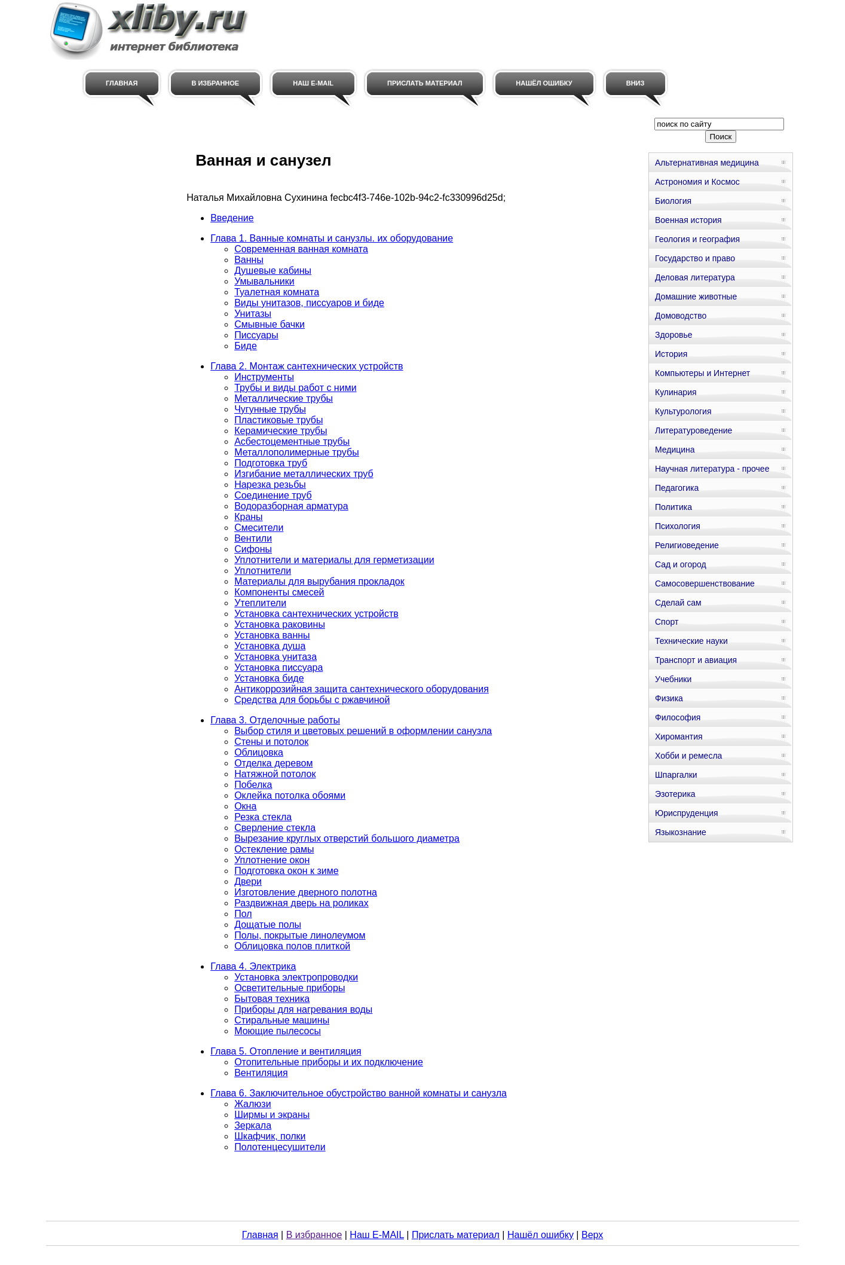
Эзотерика (675, 794)
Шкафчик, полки (269, 1136)
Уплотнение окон (272, 860)
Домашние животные (696, 296)
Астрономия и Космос (697, 182)
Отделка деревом (273, 763)
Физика (669, 698)
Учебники (673, 679)
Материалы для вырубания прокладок (319, 581)
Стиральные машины (281, 1020)
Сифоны (253, 549)
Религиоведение (687, 545)
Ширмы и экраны (272, 1115)
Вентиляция (260, 1073)
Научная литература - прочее (712, 468)
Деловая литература (695, 277)
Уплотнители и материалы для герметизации (334, 560)
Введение (231, 218)
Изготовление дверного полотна (305, 892)
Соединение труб (273, 495)
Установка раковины (279, 624)
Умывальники (264, 281)
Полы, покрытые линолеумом (299, 935)
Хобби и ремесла (688, 755)
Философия (677, 717)
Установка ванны (272, 635)
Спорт (666, 622)
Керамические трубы (280, 431)
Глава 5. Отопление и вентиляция (285, 1051)
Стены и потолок (271, 742)
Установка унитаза (275, 657)
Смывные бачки (269, 324)
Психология (677, 526)
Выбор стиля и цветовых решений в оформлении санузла (363, 731)
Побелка (253, 785)
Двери (248, 881)
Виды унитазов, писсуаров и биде (309, 303)
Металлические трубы (283, 398)
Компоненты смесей (279, 592)
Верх (592, 1235)
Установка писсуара (278, 667)
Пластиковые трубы (278, 420)
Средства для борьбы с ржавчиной (312, 700)
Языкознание (680, 832)
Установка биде (269, 678)
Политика (673, 507)
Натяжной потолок (275, 774)
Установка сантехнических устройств (316, 614)
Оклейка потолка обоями (289, 795)
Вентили (253, 538)
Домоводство (680, 315)
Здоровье (674, 335)
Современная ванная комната (301, 249)
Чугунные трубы (270, 409)
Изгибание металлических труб (303, 474)
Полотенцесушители (279, 1147)
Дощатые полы (267, 924)
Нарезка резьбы (270, 484)
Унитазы (252, 313)
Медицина (675, 449)
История (671, 354)
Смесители (258, 527)
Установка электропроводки (296, 977)
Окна (245, 806)
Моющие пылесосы (277, 1031)
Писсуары (256, 335)
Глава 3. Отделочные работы (275, 720)
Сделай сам (678, 602)
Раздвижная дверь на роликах (301, 903)
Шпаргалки (676, 775)
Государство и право (695, 258)
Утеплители (260, 603)
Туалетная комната (276, 292)
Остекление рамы (274, 849)
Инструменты (264, 377)
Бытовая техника (272, 999)
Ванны (249, 260)
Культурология (683, 411)
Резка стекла (263, 817)
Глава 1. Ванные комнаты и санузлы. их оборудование (331, 238)
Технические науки (691, 641)
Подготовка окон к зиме (286, 871)
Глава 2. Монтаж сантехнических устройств (306, 366)
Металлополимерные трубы (296, 452)
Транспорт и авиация (696, 660)
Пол (243, 914)
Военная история (688, 220)
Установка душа (269, 646)
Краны (248, 517)
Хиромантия (679, 736)
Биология (673, 201)
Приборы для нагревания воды (303, 1009)
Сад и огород (680, 564)
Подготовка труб (270, 463)
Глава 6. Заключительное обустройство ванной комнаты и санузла (358, 1093)
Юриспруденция (686, 813)
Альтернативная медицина (707, 162)
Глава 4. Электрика (253, 966)
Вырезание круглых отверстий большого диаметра (347, 838)
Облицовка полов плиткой (292, 946)
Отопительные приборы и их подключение (328, 1062)
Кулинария (676, 392)
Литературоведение (693, 430)
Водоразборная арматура (291, 506)
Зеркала (252, 1125)
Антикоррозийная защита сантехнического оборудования (361, 689)
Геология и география (697, 239)
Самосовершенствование (705, 583)
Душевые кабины (272, 270)
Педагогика (677, 488)
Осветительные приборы (289, 988)
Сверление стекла (275, 828)
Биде (245, 346)
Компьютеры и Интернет (702, 373)
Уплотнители (262, 571)
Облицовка (258, 752)
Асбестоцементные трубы (292, 441)
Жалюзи (252, 1104)
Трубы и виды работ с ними (295, 388)
